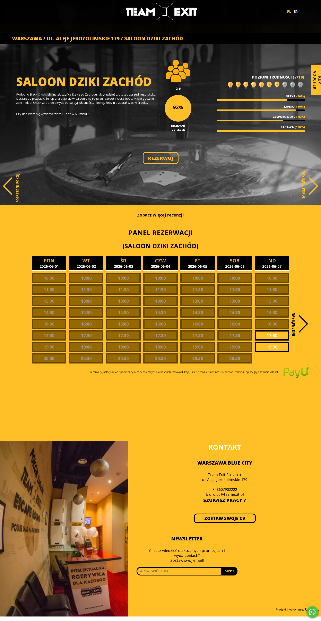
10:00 (49, 278)
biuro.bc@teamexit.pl (225, 494)
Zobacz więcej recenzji (160, 215)
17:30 (49, 335)
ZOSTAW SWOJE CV (224, 518)
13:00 (49, 301)
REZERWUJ (160, 158)
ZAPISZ (229, 571)
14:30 (49, 312)
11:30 (49, 289)
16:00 (49, 324)
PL (289, 11)
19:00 (49, 347)
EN (296, 11)
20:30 (49, 358)
